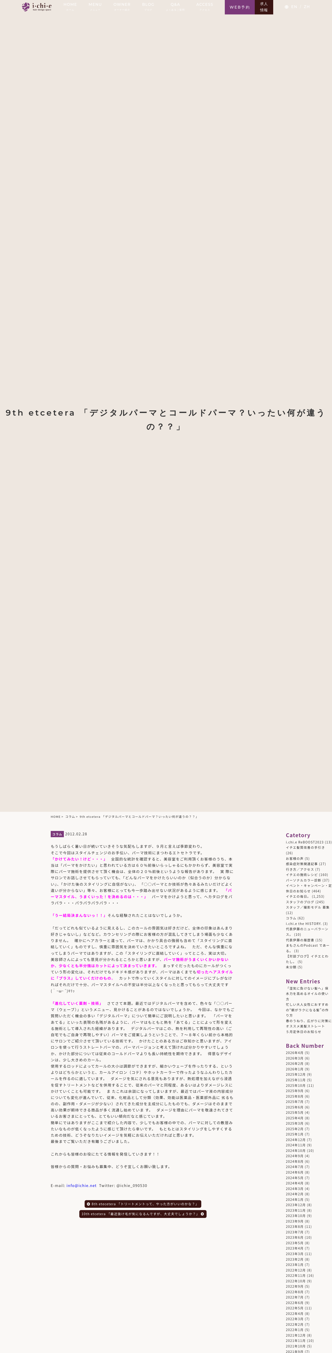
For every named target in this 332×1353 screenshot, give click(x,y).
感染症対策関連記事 (302, 863)
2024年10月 (296, 1150)
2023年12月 (296, 1204)
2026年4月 (295, 1052)
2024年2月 (295, 1194)
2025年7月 (295, 1101)
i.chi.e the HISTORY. (304, 923)
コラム (70, 816)
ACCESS (204, 6)
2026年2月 (295, 1063)
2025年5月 (295, 1112)
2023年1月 (295, 1264)
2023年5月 (295, 1243)
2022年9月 (295, 1286)
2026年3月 (295, 1058)
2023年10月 (296, 1215)
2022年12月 (296, 1270)
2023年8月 (295, 1226)
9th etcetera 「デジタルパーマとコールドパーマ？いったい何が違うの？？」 (139, 816)
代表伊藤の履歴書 (300, 940)
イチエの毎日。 (298, 896)
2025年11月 (296, 1080)
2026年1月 (295, 1069)
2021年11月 (296, 1340)
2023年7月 (295, 1232)
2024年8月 (295, 1161)
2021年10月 (296, 1346)
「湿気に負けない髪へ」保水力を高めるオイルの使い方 (307, 993)
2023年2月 (295, 1259)
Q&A (175, 6)
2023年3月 (295, 1253)
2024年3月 (295, 1188)
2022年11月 (296, 1275)
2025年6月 (295, 1107)
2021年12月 (296, 1335)
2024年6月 (295, 1172)
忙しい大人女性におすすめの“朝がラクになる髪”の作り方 (307, 1010)
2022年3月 (295, 1319)
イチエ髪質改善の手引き (305, 847)
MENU (95, 6)
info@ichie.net (82, 1185)
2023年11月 (296, 1210)
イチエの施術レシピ (302, 874)
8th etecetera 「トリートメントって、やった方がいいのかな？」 (143, 1204)
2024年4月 (295, 1183)
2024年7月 (295, 1166)
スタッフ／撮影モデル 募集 (308, 907)
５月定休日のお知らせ (303, 1031)
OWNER (121, 6)
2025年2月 (295, 1128)
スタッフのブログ (300, 902)
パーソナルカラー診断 (303, 880)
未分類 (291, 967)
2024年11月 (296, 1145)
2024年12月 (296, 1139)
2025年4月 (295, 1118)
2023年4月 (295, 1248)
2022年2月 (295, 1324)
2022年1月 (295, 1329)
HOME (70, 6)
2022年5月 (295, 1308)
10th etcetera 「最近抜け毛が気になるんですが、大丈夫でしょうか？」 (143, 1213)
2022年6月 (295, 1302)
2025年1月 (295, 1134)
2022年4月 (295, 1313)
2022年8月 (295, 1292)
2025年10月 (296, 1085)
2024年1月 (295, 1199)
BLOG (148, 6)
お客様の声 (295, 858)
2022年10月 (296, 1281)
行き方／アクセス (300, 869)
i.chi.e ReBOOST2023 (305, 842)
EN (294, 7)
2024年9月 (295, 1156)
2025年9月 (295, 1090)
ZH (307, 7)
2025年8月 (295, 1096)
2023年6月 (295, 1237)
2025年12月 (296, 1074)
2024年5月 (295, 1177)
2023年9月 (295, 1221)
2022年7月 (295, 1297)
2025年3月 (295, 1123)
